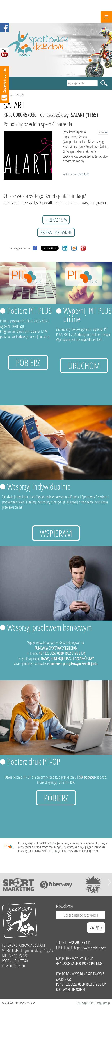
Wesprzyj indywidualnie (38, 486)
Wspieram (56, 533)
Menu (106, 17)
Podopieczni (9, 95)
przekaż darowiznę (56, 232)
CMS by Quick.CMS (85, 1003)
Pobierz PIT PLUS (29, 310)
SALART (20, 95)
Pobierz (28, 362)
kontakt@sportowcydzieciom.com (85, 947)
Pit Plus (53, 843)
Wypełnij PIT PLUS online (87, 314)
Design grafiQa (103, 1003)
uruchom (84, 365)
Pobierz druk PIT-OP (33, 761)
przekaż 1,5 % (56, 220)
